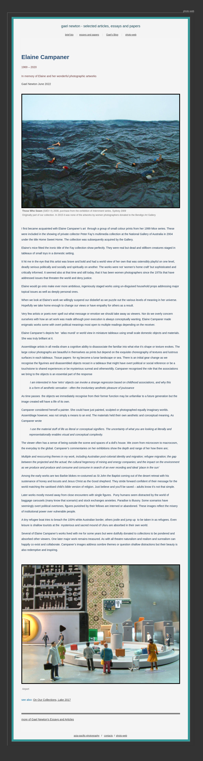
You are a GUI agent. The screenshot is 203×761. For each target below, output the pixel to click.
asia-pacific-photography (87, 735)
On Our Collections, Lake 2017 (52, 699)
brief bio (69, 34)
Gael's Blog (112, 34)
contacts (108, 735)
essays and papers (89, 34)
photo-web (130, 34)
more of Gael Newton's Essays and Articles (47, 719)
